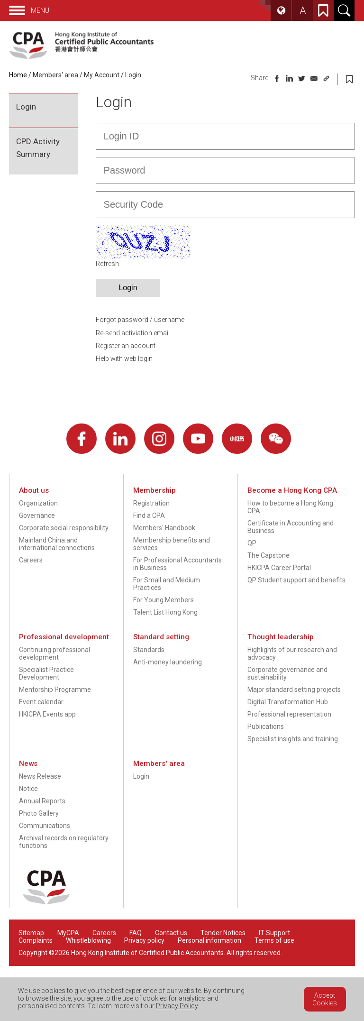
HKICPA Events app (47, 714)
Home (18, 75)
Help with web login (124, 358)
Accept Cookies (324, 999)
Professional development (64, 637)
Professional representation (289, 714)
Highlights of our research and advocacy (292, 653)
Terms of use (274, 940)
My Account (101, 75)
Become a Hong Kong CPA (292, 490)
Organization (38, 503)
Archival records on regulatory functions (64, 841)
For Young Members (163, 600)
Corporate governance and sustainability (287, 673)
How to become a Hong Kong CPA (290, 507)
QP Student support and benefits (296, 580)
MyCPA (68, 933)
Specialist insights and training (292, 739)
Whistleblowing (88, 940)
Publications (265, 726)
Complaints (35, 940)
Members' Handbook (164, 528)
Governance (37, 515)
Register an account (125, 346)
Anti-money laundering (167, 662)
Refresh (107, 263)
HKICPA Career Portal (279, 567)
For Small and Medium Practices (166, 583)
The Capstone (268, 555)
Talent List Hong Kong (165, 612)
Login (133, 75)
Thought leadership (280, 637)
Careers (31, 560)
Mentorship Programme (55, 689)
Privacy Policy (177, 1006)
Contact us (171, 933)
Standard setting (161, 637)
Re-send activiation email (133, 333)
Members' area (55, 75)
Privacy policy (144, 940)
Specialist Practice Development (46, 673)
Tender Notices (223, 933)
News (28, 763)
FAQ (135, 933)
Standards (148, 649)
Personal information (209, 940)
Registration (151, 503)
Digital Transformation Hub (287, 702)
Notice (28, 788)
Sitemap (31, 933)
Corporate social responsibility (64, 528)
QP (251, 543)
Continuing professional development (54, 653)
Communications (44, 825)
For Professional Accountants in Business (177, 563)
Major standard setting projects (294, 689)
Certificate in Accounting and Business (290, 526)
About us (34, 490)
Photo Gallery (39, 813)
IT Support (274, 933)
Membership (154, 490)
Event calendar (41, 702)
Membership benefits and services (171, 544)
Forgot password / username (140, 319)
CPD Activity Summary (38, 148)
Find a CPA (149, 515)
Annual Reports (42, 801)
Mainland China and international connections (57, 544)
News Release (40, 776)
